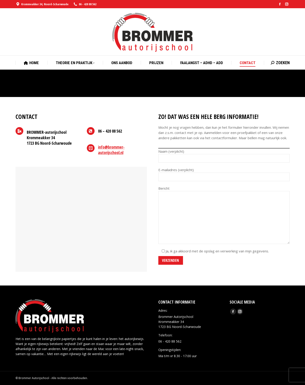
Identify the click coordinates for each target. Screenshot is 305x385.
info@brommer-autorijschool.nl (111, 149)
